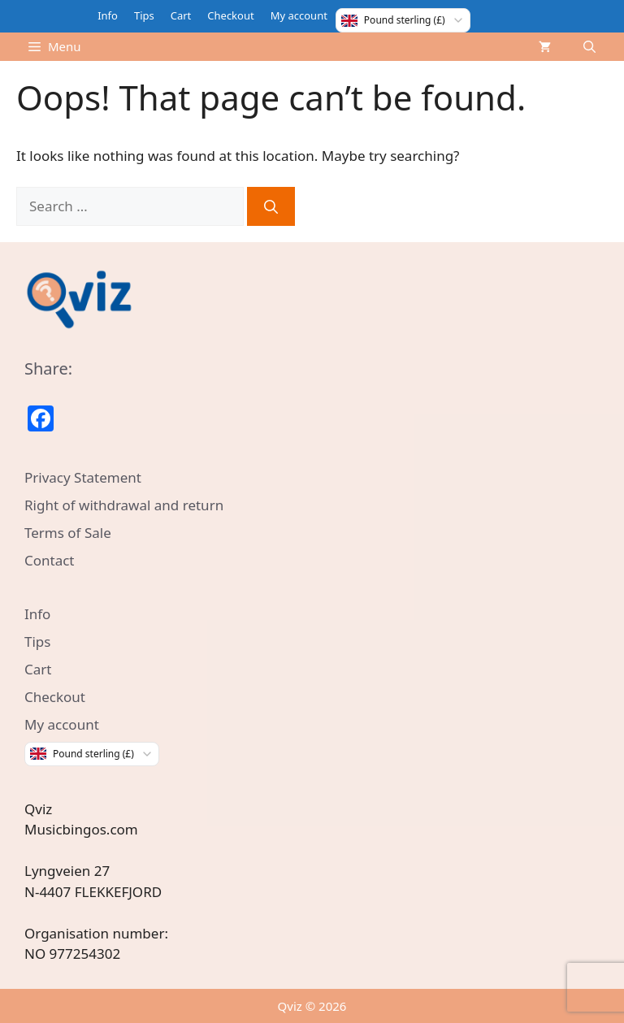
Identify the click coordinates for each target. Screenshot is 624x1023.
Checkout (230, 15)
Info (108, 15)
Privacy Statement (82, 477)
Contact (49, 560)
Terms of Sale (67, 532)
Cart (181, 15)
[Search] (271, 206)
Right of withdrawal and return (123, 505)
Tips (144, 15)
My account (299, 15)
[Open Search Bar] (589, 47)
